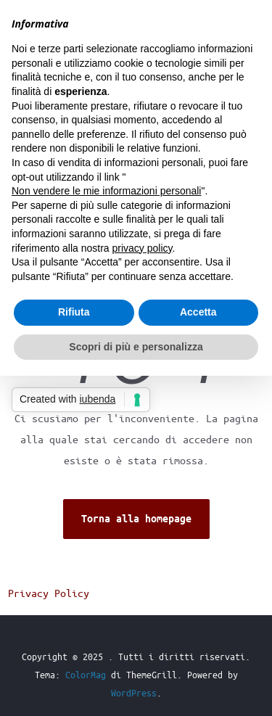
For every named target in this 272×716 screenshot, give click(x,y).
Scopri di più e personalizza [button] (135, 347)
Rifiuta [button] (74, 312)
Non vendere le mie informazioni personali (106, 191)
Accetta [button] (198, 312)
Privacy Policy (48, 592)
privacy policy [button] (142, 248)
